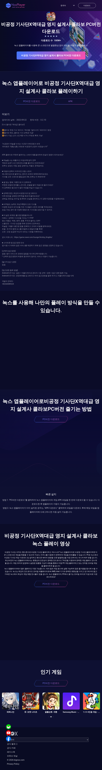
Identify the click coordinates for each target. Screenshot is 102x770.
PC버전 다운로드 (31, 101)
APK (70, 101)
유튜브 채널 (12, 756)
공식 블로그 (12, 744)
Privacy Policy (13, 764)
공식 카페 (11, 748)
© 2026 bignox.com (15, 760)
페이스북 (11, 752)
